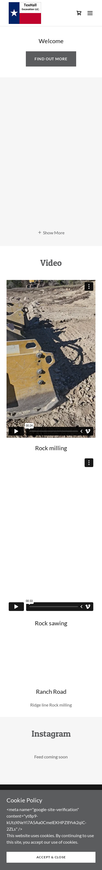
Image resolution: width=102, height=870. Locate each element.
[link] (25, 13)
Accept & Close (51, 857)
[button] (90, 13)
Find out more (51, 58)
